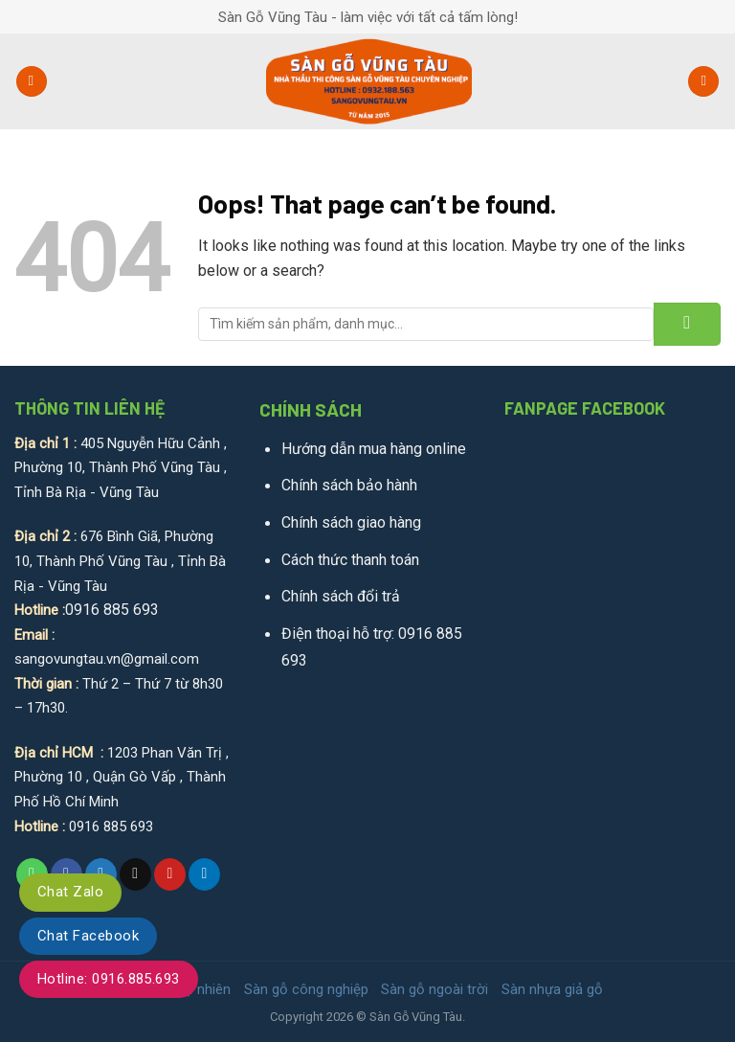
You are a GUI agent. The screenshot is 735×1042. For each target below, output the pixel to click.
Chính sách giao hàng (351, 522)
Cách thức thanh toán (350, 560)
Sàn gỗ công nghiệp (306, 989)
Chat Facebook (88, 935)
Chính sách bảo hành (349, 485)
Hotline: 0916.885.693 (108, 978)
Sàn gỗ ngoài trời (434, 989)
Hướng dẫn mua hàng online (373, 449)
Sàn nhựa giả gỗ (552, 989)
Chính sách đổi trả (340, 596)
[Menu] (31, 82)
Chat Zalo (70, 891)
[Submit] (687, 324)
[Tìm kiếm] (703, 82)
